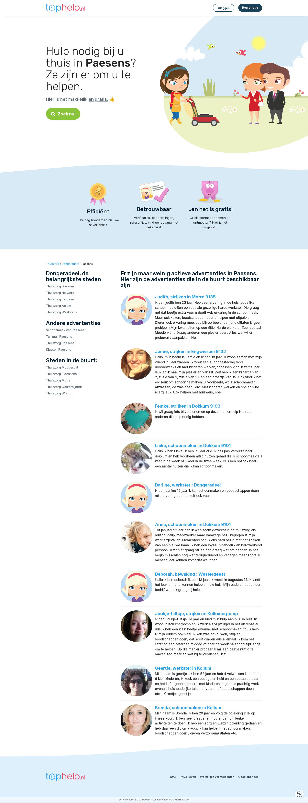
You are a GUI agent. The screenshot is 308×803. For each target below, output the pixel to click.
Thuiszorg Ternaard (60, 299)
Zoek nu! (63, 113)
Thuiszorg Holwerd (60, 293)
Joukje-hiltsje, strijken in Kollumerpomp (196, 613)
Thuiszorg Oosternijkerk (64, 387)
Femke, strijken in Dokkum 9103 (187, 406)
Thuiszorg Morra (58, 380)
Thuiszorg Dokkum (60, 286)
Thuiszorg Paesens (60, 343)
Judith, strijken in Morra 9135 (185, 296)
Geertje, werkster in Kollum (183, 668)
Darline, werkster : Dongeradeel (188, 484)
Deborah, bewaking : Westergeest (190, 574)
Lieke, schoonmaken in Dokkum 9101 (193, 445)
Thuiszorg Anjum (58, 306)
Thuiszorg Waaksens (61, 312)
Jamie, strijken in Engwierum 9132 (190, 351)
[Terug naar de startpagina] (65, 7)
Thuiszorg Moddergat (62, 367)
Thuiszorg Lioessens (61, 374)
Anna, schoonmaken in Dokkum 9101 (193, 524)
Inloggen (223, 8)
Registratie (250, 7)
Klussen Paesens (58, 349)
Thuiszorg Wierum (59, 393)
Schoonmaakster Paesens (65, 330)
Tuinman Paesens (59, 336)
